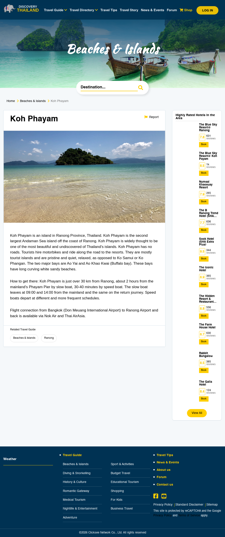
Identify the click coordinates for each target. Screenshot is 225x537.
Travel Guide (72, 455)
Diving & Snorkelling (77, 473)
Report (151, 117)
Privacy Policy (162, 504)
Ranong (49, 338)
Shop (186, 10)
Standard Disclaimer (189, 504)
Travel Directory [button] (84, 10)
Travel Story (129, 10)
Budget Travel (120, 473)
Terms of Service (189, 515)
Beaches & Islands (33, 101)
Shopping (117, 491)
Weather (10, 459)
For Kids (116, 499)
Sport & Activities (122, 464)
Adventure (70, 517)
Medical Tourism (74, 499)
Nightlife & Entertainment (80, 508)
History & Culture (74, 482)
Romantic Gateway (76, 491)
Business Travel (122, 508)
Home (11, 101)
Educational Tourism (125, 482)
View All (197, 413)
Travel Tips (108, 10)
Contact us (165, 484)
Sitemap (212, 504)
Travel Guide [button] (55, 10)
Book (204, 144)
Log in (207, 10)
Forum (172, 10)
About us (164, 469)
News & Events (152, 10)
